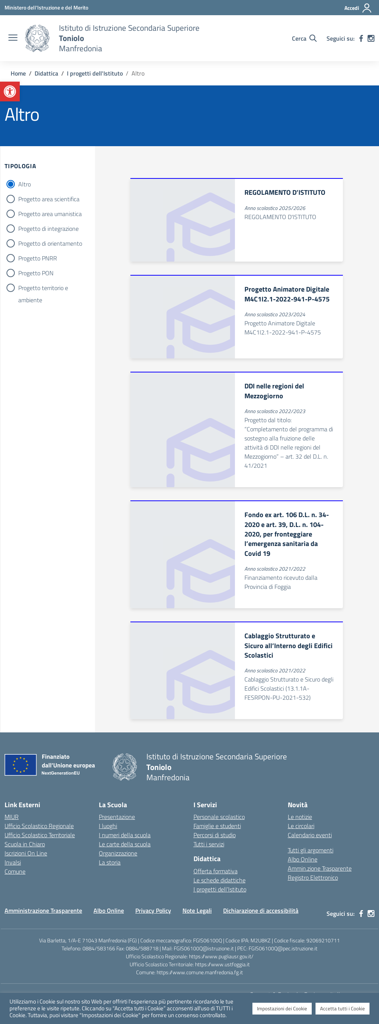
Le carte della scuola (125, 844)
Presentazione (117, 816)
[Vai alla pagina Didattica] (46, 73)
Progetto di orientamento (50, 243)
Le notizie (300, 816)
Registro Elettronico (313, 877)
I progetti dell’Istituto (219, 889)
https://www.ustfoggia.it (222, 964)
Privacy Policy (153, 910)
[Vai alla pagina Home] (18, 73)
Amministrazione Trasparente (43, 910)
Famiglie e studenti (217, 825)
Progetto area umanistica (50, 213)
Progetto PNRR (37, 258)
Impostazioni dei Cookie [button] (282, 1008)
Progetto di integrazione (48, 228)
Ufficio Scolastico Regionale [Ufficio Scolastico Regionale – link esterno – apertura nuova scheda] (39, 825)
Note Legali (197, 910)
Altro (24, 184)
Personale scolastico (219, 816)
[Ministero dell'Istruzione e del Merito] (46, 7)
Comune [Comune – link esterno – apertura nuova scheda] (15, 871)
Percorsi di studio (214, 834)
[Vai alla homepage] (37, 38)
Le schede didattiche (219, 880)
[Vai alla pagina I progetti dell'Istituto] (95, 73)
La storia (110, 862)
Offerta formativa (215, 871)
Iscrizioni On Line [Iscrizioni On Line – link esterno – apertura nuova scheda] (26, 853)
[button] (10, 91)
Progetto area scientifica (48, 199)
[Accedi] (358, 8)
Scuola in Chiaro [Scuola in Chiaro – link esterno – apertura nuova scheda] (25, 844)
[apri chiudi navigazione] (12, 38)
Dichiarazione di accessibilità (260, 910)
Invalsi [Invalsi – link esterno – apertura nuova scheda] (13, 862)
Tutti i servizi (208, 844)
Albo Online (302, 859)
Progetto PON (36, 273)
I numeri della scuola (125, 834)
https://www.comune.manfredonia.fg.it (200, 972)
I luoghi (108, 825)
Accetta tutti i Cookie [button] (342, 1008)
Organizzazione (118, 853)
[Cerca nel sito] (304, 38)
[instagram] (371, 38)
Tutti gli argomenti (310, 850)
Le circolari (301, 825)
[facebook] (361, 38)
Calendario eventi (310, 834)
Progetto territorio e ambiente (43, 288)
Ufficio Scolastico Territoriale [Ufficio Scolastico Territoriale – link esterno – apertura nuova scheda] (40, 834)
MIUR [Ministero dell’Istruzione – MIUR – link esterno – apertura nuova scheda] (12, 816)
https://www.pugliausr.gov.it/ (221, 956)
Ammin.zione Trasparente (320, 868)
